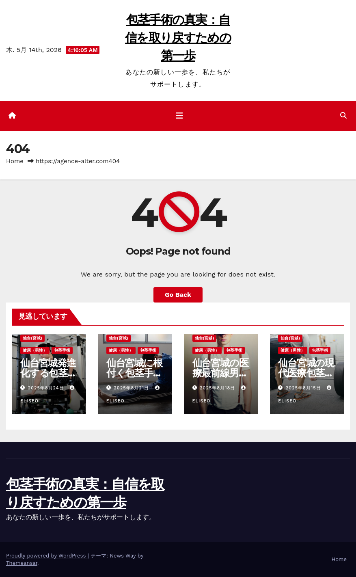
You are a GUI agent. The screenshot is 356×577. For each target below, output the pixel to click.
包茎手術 (62, 350)
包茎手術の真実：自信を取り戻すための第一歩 (178, 37)
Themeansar (21, 563)
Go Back (178, 294)
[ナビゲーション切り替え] (179, 115)
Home (15, 161)
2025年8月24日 (47, 388)
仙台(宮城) (32, 338)
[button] (343, 115)
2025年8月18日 (218, 388)
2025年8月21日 (132, 388)
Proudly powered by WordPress (47, 556)
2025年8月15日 (304, 388)
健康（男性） (35, 350)
